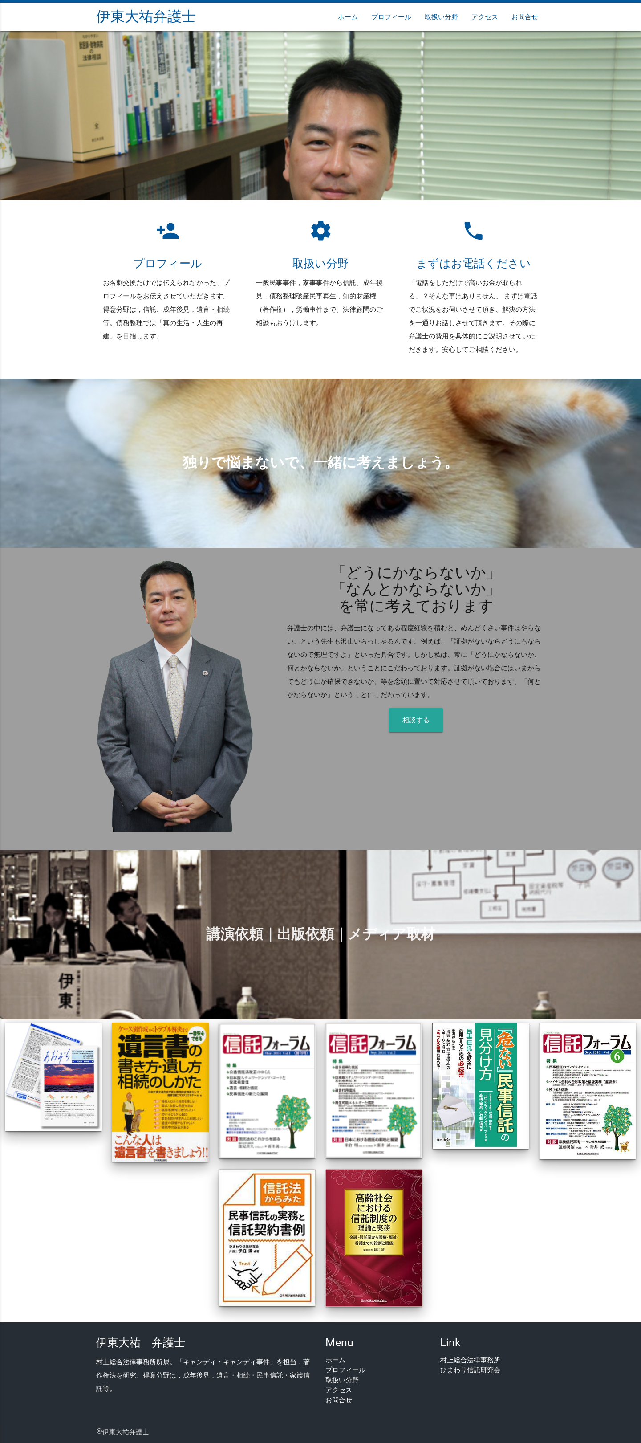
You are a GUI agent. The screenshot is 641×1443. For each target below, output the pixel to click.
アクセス (484, 17)
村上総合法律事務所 (470, 1360)
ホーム (348, 17)
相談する (416, 720)
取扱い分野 (441, 17)
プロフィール (391, 17)
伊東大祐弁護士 (146, 16)
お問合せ (524, 17)
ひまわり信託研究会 (470, 1370)
